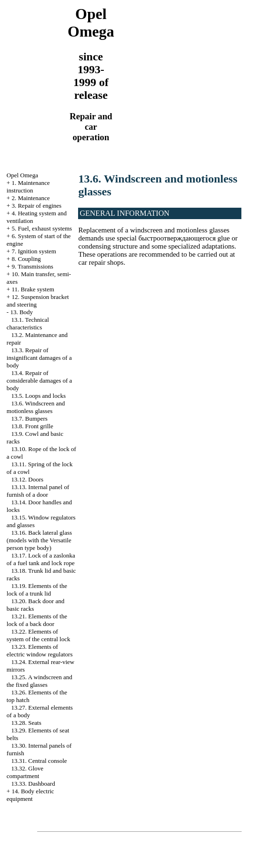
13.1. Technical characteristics (28, 323)
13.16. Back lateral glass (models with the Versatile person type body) (39, 540)
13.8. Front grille (32, 426)
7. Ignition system (33, 251)
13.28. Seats (26, 722)
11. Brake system (32, 289)
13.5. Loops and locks (38, 395)
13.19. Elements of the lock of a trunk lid (37, 589)
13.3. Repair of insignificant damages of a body (39, 357)
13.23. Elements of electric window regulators (40, 650)
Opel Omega (22, 175)
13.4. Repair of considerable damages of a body (39, 380)
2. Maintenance (30, 198)
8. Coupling (25, 258)
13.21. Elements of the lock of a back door (37, 620)
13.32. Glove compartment (25, 772)
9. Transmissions (32, 266)
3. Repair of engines (36, 205)
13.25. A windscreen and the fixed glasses (39, 681)
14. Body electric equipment (30, 795)
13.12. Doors (27, 479)
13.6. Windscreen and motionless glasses (36, 407)
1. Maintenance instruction (28, 186)
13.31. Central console (39, 760)
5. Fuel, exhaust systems (41, 228)
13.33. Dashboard (33, 783)
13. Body (21, 312)
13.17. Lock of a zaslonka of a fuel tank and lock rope (41, 559)
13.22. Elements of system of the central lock (38, 635)
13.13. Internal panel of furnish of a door (38, 490)
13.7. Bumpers (29, 418)
